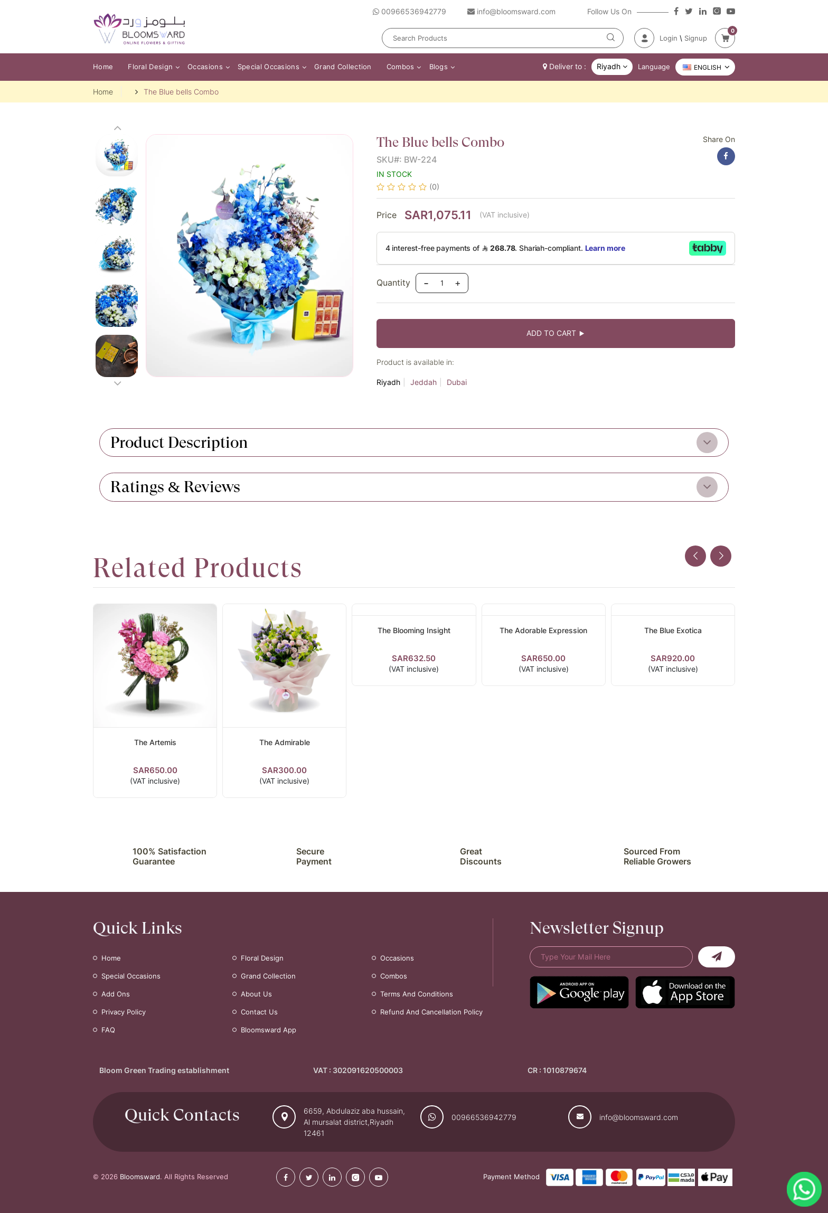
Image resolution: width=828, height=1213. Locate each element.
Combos (401, 66)
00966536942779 (483, 1117)
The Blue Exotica (673, 630)
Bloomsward (140, 1176)
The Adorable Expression (543, 630)
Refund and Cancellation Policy (431, 1011)
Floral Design (150, 66)
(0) (434, 186)
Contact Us (259, 1011)
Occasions (205, 66)
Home (103, 66)
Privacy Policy (123, 1011)
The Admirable (284, 742)
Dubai (457, 382)
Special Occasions (268, 66)
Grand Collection (343, 66)
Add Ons (115, 994)
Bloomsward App (268, 1029)
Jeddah (423, 382)
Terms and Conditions (416, 994)
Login (669, 38)
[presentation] (695, 556)
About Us (256, 994)
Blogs (438, 66)
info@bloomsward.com (638, 1117)
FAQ (108, 1029)
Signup (695, 38)
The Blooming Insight (414, 630)
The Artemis (155, 742)
